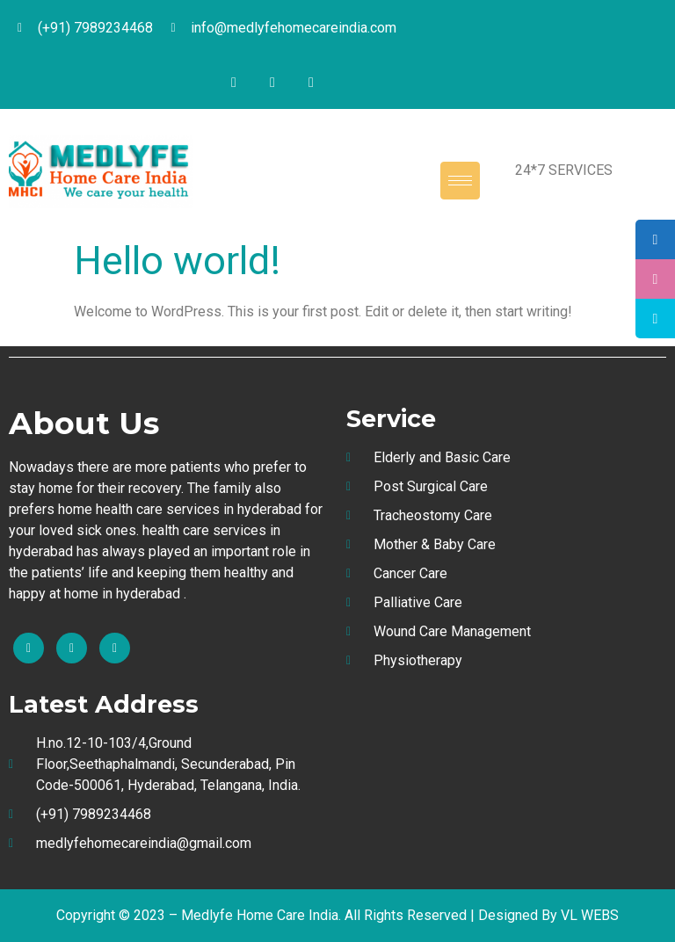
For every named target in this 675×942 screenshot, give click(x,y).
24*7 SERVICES (564, 170)
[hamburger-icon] (460, 180)
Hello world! (177, 260)
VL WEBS (590, 915)
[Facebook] (234, 82)
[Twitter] (272, 82)
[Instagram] (311, 82)
